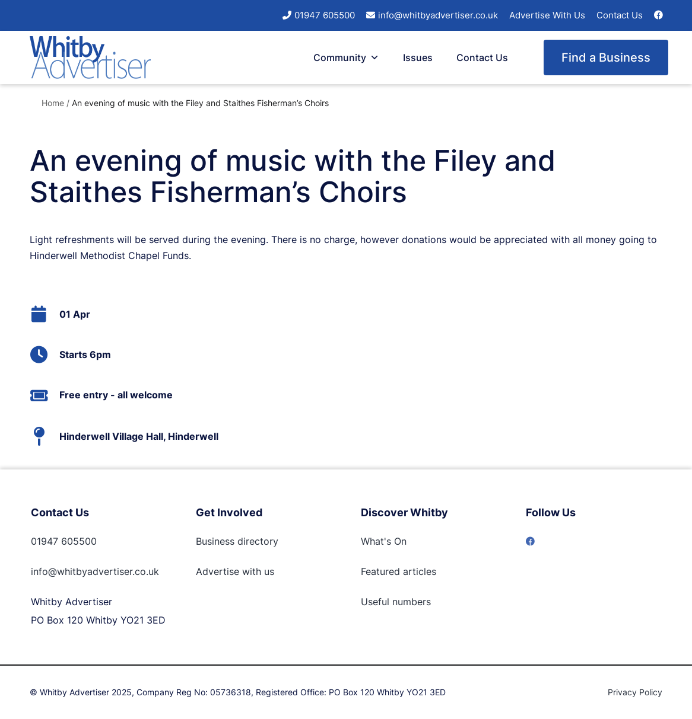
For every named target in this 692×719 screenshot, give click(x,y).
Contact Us (619, 15)
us (267, 571)
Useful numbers (396, 602)
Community (346, 57)
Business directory (237, 541)
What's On (384, 541)
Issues (418, 57)
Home (53, 103)
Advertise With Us (547, 15)
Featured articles (398, 571)
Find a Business (605, 57)
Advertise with (228, 571)
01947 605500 (324, 15)
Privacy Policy (635, 692)
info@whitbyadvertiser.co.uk (438, 15)
